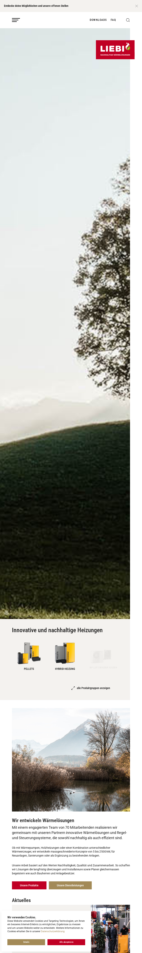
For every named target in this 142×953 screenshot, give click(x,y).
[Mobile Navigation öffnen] (16, 20)
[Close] (136, 6)
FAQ (113, 19)
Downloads (98, 19)
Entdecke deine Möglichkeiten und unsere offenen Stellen (36, 5)
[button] (128, 20)
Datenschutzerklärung (53, 931)
